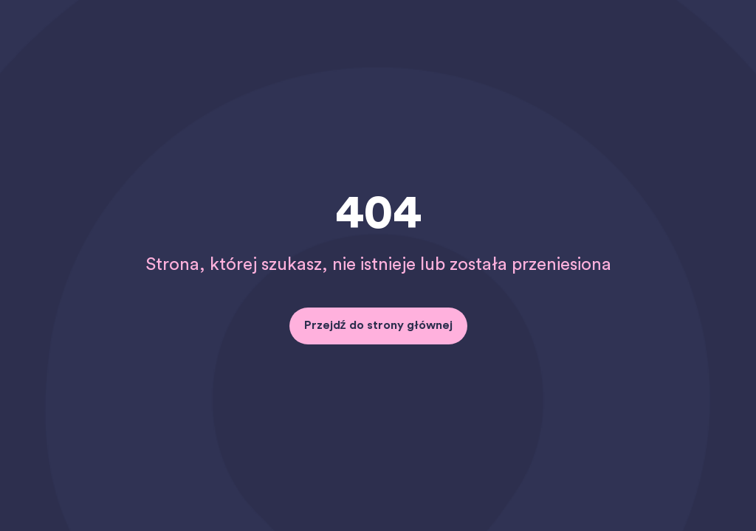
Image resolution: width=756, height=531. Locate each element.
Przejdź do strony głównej (378, 325)
